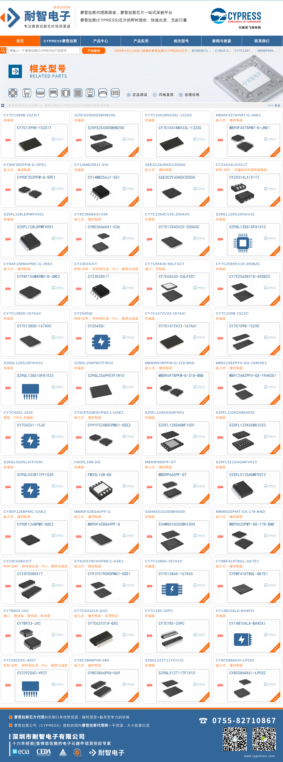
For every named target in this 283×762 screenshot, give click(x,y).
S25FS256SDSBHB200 (95, 115)
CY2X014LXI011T (232, 165)
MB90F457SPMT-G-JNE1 (238, 115)
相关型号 (181, 41)
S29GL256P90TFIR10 (93, 363)
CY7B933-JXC (16, 611)
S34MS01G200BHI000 (165, 511)
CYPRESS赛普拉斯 (60, 41)
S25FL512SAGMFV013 (236, 462)
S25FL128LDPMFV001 (24, 214)
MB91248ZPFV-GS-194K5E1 (241, 363)
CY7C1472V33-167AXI (165, 313)
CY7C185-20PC (159, 611)
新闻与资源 (221, 41)
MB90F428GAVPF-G (92, 511)
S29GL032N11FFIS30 (23, 462)
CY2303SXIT (85, 264)
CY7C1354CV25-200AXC (167, 214)
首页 (20, 41)
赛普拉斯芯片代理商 (23, 105)
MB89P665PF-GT (160, 462)
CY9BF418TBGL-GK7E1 (237, 561)
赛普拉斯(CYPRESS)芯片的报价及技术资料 (77, 105)
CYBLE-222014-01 (228, 50)
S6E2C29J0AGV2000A (165, 165)
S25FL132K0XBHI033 (235, 412)
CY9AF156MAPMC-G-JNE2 (28, 264)
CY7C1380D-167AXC (23, 313)
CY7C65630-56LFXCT (165, 264)
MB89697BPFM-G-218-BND (170, 363)
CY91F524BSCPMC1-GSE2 (99, 412)
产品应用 (141, 41)
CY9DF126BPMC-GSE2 (25, 511)
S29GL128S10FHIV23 (23, 363)
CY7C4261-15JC (18, 412)
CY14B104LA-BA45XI (235, 611)
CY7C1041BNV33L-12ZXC (168, 115)
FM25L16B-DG (87, 462)
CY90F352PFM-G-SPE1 (25, 165)
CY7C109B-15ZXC (232, 313)
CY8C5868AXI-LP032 (235, 660)
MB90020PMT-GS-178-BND (240, 511)
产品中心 (100, 41)
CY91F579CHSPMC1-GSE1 (99, 561)
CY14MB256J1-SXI (91, 165)
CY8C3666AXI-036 (91, 214)
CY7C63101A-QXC (91, 611)
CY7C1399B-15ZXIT (22, 115)
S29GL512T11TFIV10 (164, 660)
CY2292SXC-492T (20, 660)
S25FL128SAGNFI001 (164, 412)
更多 (278, 105)
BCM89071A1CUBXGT (208, 50)
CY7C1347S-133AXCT (251, 50)
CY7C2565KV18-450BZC (238, 264)
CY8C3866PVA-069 (91, 660)
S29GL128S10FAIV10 (235, 214)
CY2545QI (83, 313)
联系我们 (262, 41)
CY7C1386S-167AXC (164, 561)
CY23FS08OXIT (18, 561)
